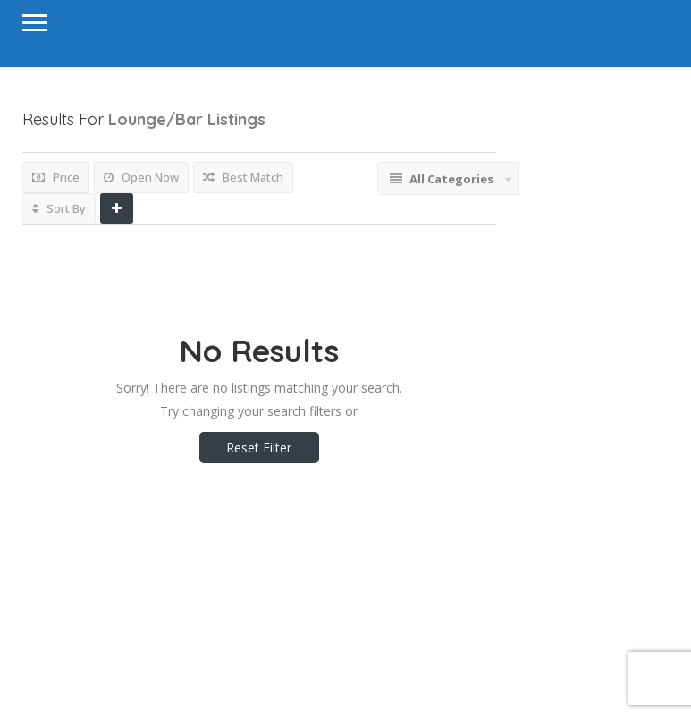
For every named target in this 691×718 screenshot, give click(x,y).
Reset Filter (258, 447)
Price (56, 177)
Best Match (243, 177)
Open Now (141, 177)
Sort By (59, 208)
